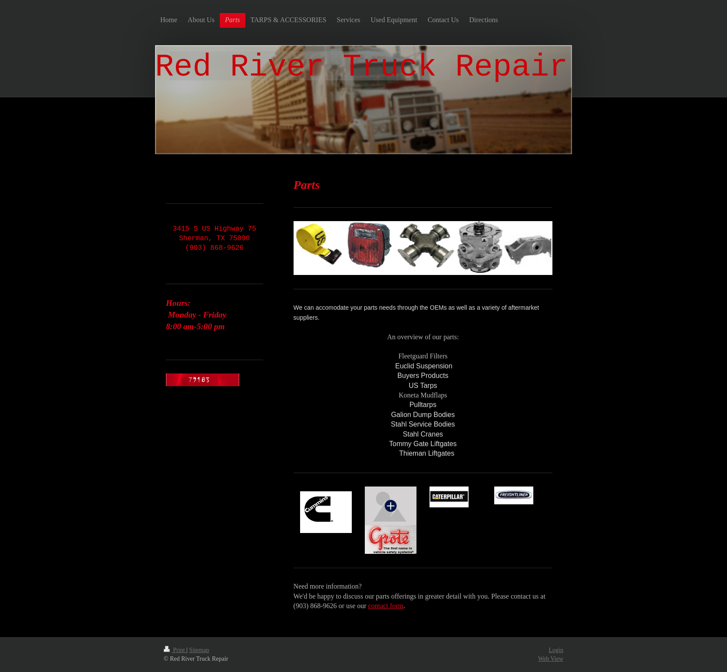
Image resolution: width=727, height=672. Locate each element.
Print (175, 650)
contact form (385, 605)
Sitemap (199, 650)
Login (556, 650)
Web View (550, 658)
